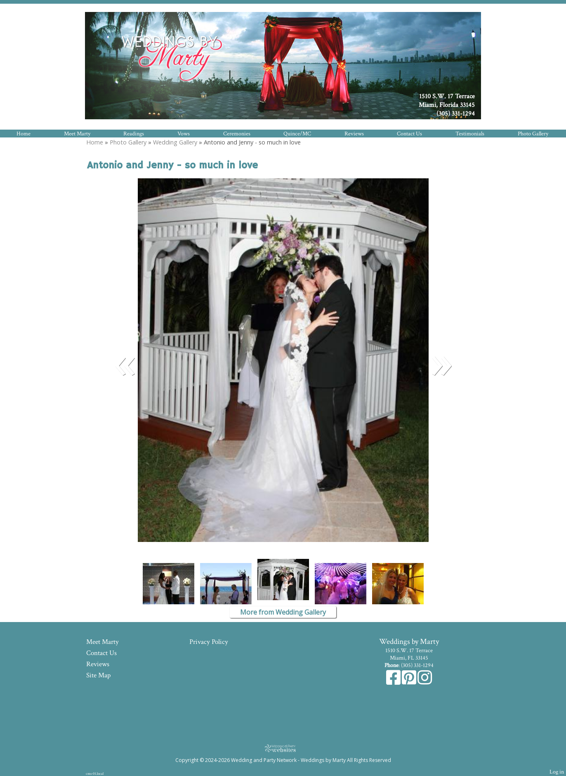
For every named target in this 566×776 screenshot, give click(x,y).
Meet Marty (77, 133)
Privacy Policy (208, 641)
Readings (133, 133)
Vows (183, 133)
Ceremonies (236, 133)
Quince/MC (297, 133)
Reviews (354, 133)
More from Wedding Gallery (283, 612)
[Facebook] (394, 682)
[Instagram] (424, 682)
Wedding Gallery (175, 142)
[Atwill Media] (283, 748)
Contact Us (409, 133)
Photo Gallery (533, 133)
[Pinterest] (409, 682)
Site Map (98, 675)
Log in (556, 772)
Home (24, 133)
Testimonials (469, 133)
